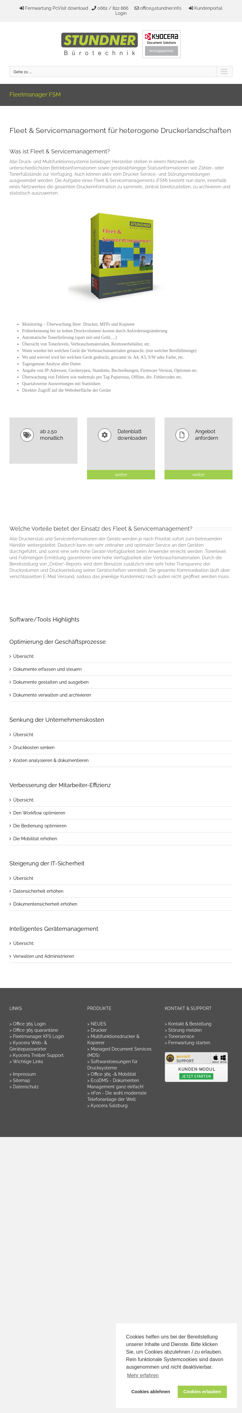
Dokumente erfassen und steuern (47, 669)
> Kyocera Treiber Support (36, 1055)
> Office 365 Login (27, 1023)
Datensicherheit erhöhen (38, 891)
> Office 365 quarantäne (33, 1030)
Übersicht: (23, 656)
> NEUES (96, 1023)
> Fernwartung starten (187, 1042)
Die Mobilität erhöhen (35, 838)
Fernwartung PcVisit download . (57, 8)
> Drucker (97, 1030)
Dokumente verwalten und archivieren (52, 695)
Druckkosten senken (34, 747)
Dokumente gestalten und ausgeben (51, 682)
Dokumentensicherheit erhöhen (45, 904)
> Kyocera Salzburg (107, 1105)
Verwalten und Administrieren (43, 956)
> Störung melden (183, 1030)
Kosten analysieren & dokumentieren (51, 760)
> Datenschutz (24, 1086)
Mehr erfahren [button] (143, 1375)
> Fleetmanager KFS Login (36, 1036)
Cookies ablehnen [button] (150, 1391)
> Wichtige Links (26, 1061)
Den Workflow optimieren (39, 812)
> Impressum (22, 1074)
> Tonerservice (179, 1036)
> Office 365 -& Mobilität (111, 1074)
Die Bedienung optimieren (39, 825)
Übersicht (23, 734)
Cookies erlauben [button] (202, 1391)
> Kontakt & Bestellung (188, 1023)
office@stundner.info (160, 8)
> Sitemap (19, 1080)
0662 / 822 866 (112, 8)
